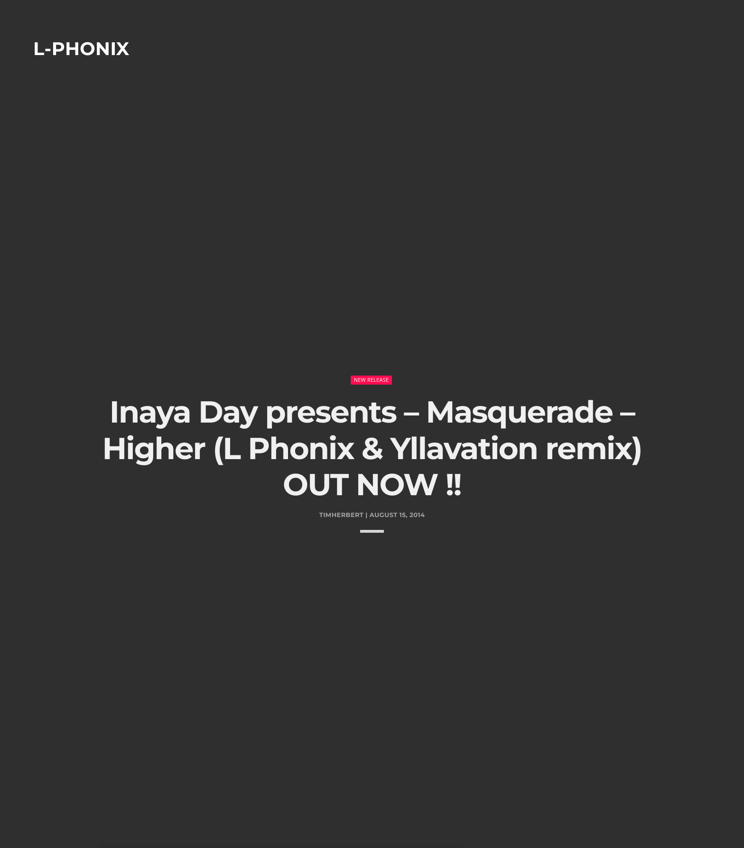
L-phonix (81, 49)
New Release (371, 346)
